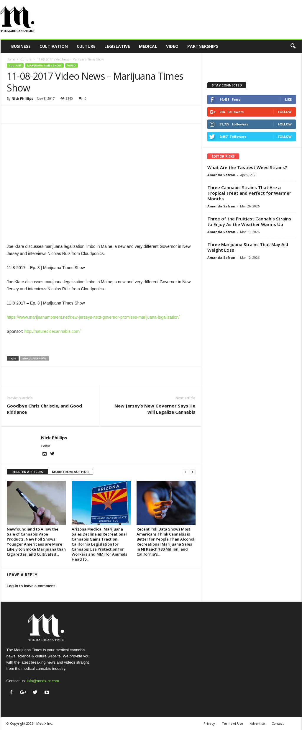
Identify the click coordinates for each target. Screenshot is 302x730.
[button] (292, 46)
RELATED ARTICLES (27, 471)
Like (288, 99)
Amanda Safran (221, 175)
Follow (285, 111)
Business (21, 46)
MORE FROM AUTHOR (70, 471)
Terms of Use (232, 723)
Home (11, 59)
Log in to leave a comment (31, 586)
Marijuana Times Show (44, 65)
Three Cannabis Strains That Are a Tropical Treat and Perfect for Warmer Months (249, 193)
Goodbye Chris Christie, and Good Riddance (44, 409)
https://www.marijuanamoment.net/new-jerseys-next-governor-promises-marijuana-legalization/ (93, 317)
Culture (86, 46)
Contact (278, 723)
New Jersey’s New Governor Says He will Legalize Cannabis (154, 409)
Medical (148, 46)
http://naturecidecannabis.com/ (52, 331)
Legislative (117, 46)
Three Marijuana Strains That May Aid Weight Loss (247, 247)
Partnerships (202, 46)
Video (172, 46)
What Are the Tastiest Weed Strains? (247, 167)
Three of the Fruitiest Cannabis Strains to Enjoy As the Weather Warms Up (249, 221)
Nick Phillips (22, 98)
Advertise (257, 723)
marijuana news (34, 358)
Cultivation (54, 46)
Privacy (209, 723)
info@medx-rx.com (43, 681)
